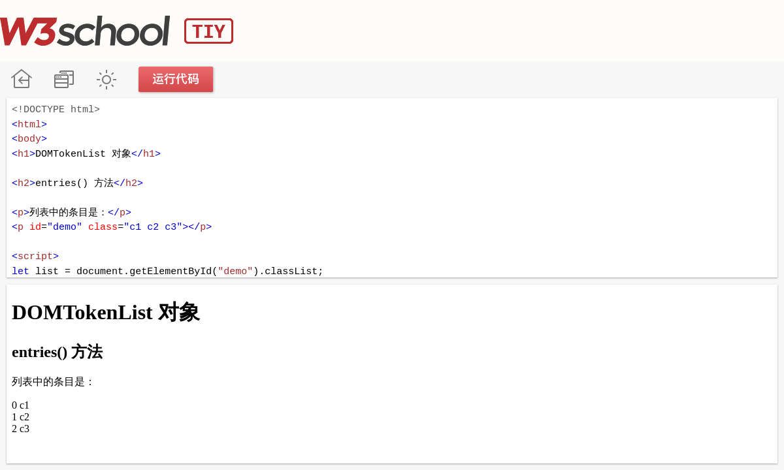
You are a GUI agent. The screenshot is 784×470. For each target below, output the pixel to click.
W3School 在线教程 (21, 79)
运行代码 (176, 79)
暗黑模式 (106, 79)
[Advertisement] (546, 29)
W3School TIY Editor (116, 30)
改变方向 (63, 79)
